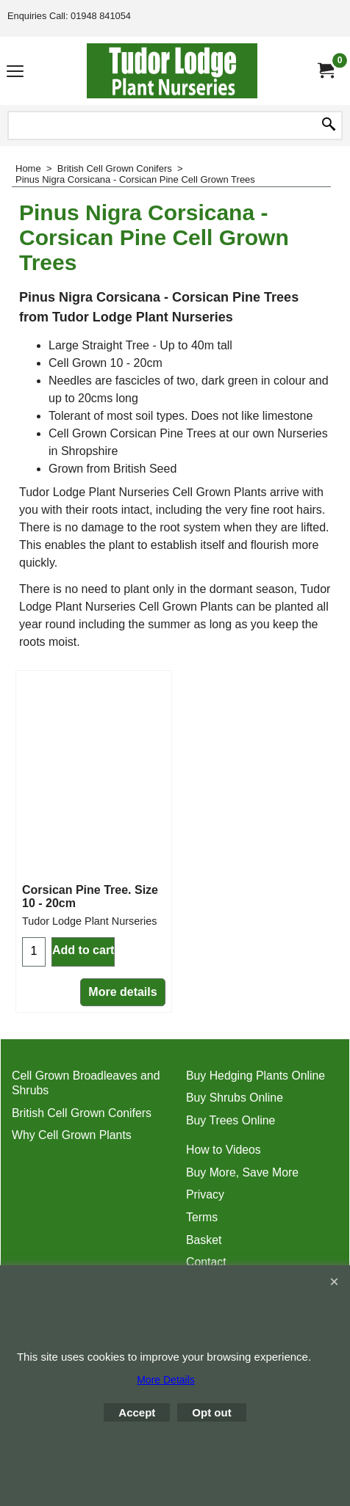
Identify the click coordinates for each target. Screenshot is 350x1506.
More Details (166, 1380)
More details (122, 992)
